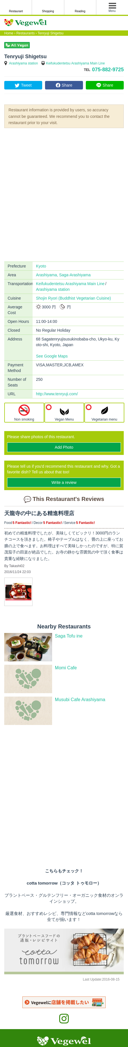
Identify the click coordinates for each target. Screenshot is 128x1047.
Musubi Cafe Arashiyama (80, 699)
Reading (80, 11)
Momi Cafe (66, 667)
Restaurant (16, 11)
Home (8, 33)
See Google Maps (52, 356)
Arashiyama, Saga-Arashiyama (63, 275)
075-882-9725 (108, 69)
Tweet (26, 85)
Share (67, 85)
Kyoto (41, 266)
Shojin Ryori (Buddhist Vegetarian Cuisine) (73, 298)
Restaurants (25, 33)
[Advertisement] (64, 194)
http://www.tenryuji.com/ (57, 394)
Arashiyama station (23, 63)
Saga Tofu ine (69, 636)
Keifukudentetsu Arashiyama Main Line (75, 63)
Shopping (48, 11)
